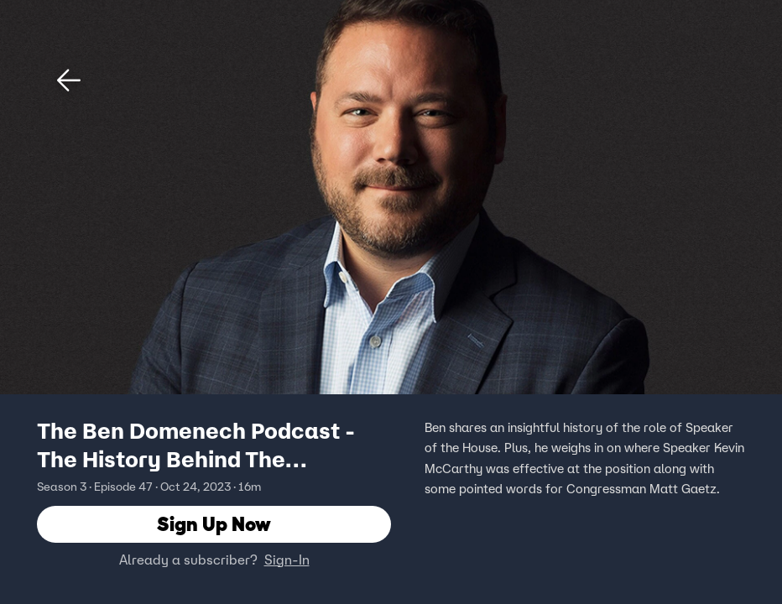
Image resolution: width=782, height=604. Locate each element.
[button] (68, 80)
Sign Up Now (214, 524)
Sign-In (287, 559)
